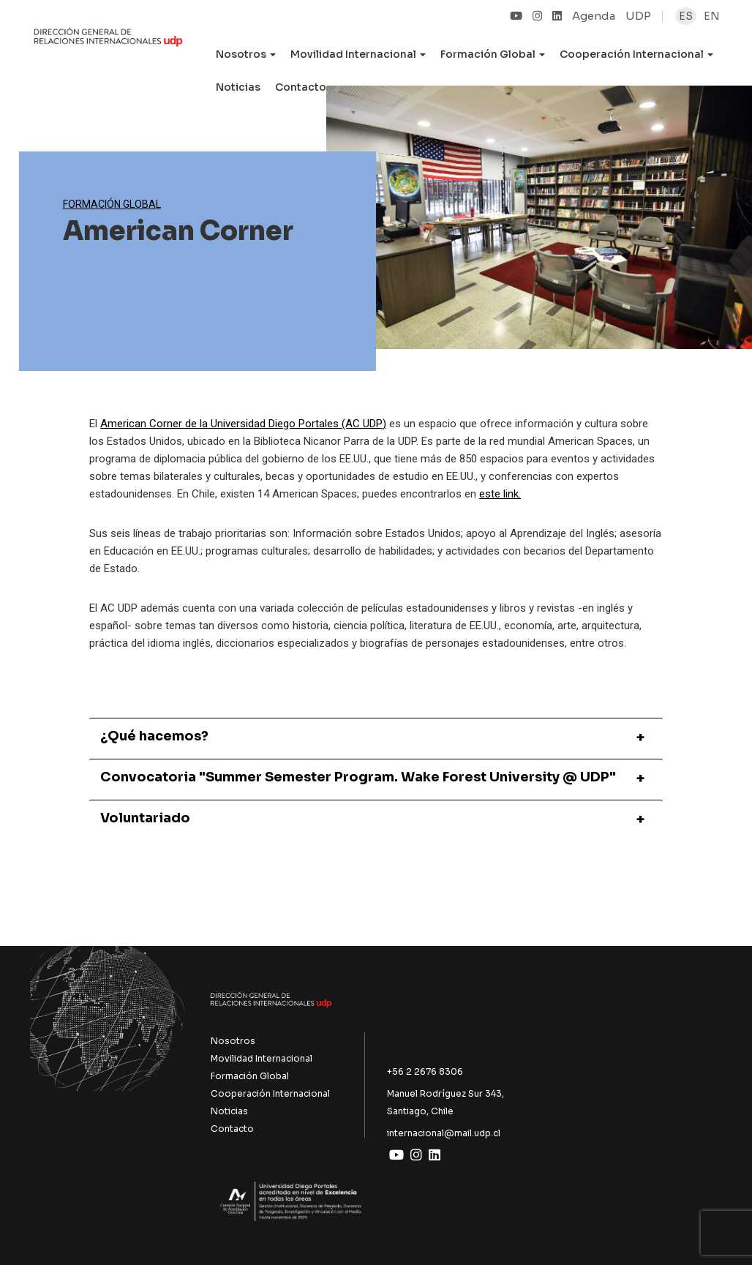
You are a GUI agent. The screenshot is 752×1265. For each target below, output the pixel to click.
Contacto (300, 87)
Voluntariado (145, 818)
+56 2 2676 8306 (425, 1071)
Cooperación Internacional (270, 1093)
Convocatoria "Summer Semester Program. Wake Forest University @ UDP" (358, 777)
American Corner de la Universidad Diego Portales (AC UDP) (243, 423)
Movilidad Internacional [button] (358, 54)
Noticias (238, 87)
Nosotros (233, 1040)
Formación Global (112, 204)
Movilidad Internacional (261, 1058)
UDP (638, 15)
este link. (500, 493)
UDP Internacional (108, 47)
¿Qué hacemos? (154, 736)
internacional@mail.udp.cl (443, 1132)
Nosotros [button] (246, 54)
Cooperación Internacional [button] (636, 54)
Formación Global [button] (492, 54)
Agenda (593, 15)
